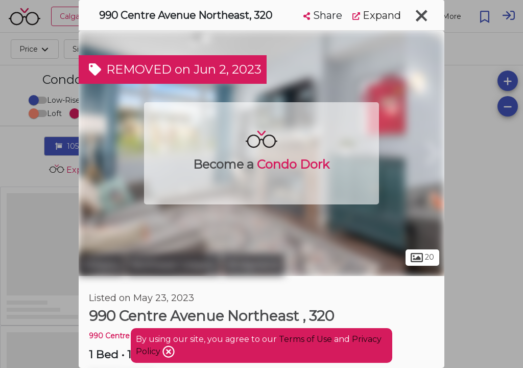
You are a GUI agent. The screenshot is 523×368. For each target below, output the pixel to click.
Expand (376, 15)
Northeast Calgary (173, 264)
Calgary (101, 264)
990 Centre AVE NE (124, 335)
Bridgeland (253, 264)
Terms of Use (305, 339)
